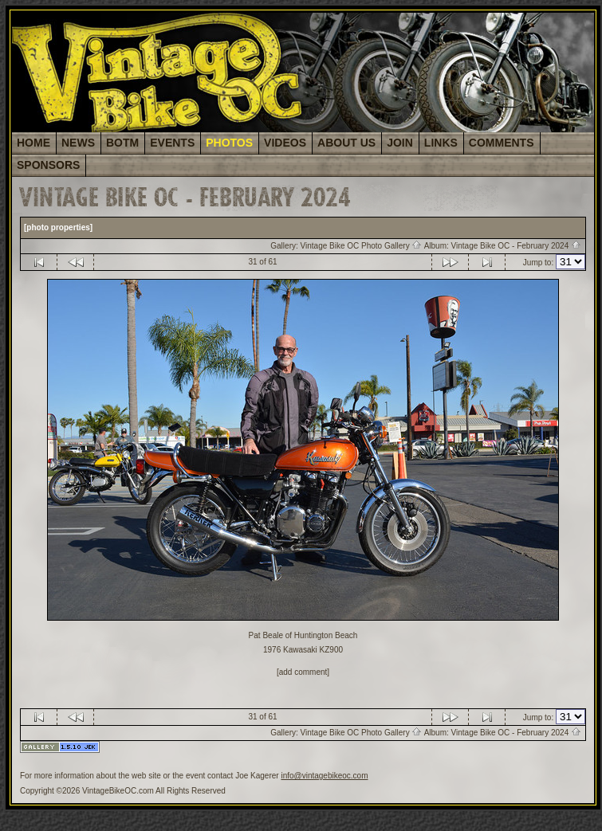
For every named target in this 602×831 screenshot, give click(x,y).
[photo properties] (58, 227)
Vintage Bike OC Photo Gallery (362, 245)
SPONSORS (48, 165)
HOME (33, 142)
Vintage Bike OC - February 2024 (516, 245)
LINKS (441, 142)
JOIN (400, 142)
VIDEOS (285, 142)
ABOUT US (346, 142)
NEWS (78, 142)
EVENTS (172, 142)
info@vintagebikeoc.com (324, 775)
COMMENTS (501, 142)
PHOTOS (229, 142)
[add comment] (303, 672)
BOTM (122, 142)
